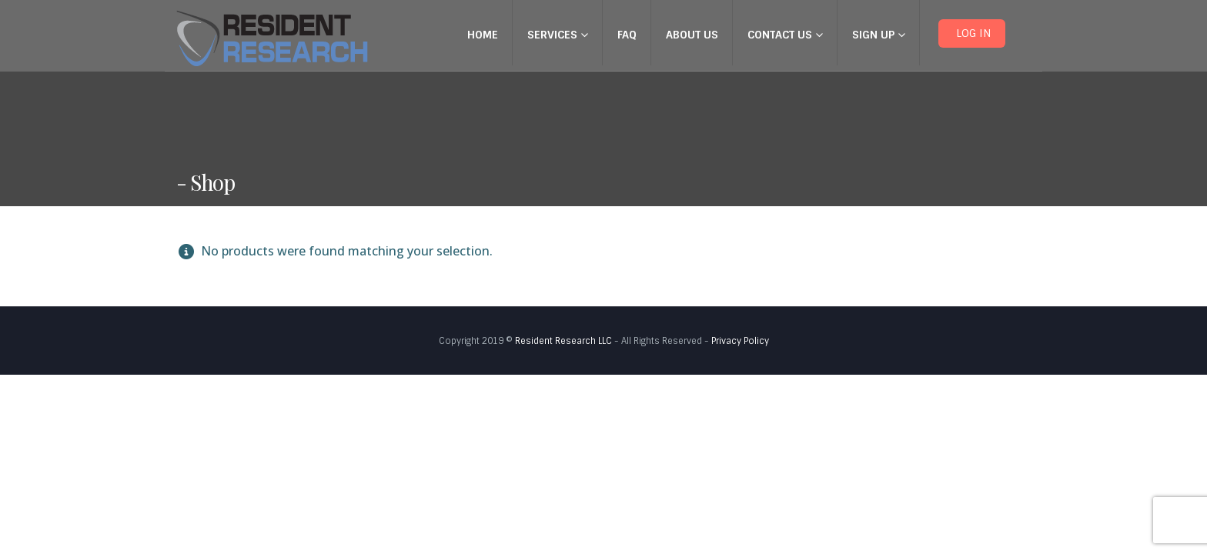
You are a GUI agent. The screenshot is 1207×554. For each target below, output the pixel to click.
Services (552, 35)
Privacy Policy (740, 340)
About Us (692, 35)
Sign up (873, 35)
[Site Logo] (272, 38)
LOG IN (972, 33)
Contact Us (779, 35)
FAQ (627, 35)
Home (482, 35)
